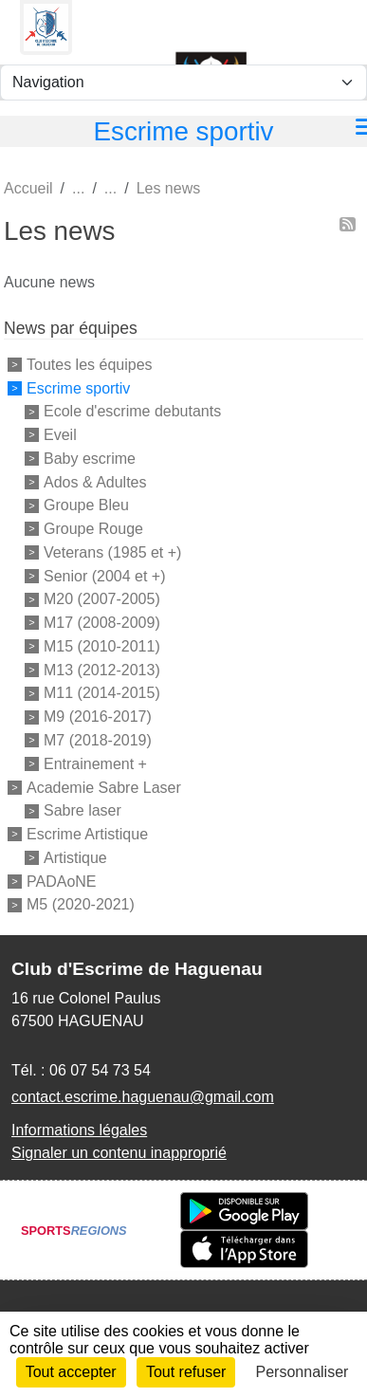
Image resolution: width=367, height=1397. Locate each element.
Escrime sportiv (78, 387)
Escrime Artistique (87, 834)
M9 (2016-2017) (98, 716)
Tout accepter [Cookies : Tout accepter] (71, 1372)
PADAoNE (62, 881)
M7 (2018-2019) (98, 740)
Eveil (60, 435)
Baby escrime (90, 458)
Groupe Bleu (86, 505)
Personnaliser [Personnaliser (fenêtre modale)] (302, 1372)
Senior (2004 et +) (105, 575)
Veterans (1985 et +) (112, 552)
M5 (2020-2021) (81, 904)
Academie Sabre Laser (104, 787)
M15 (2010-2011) (102, 646)
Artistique (75, 858)
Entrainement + (95, 764)
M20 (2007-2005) (102, 599)
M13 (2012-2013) (102, 669)
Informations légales (79, 1130)
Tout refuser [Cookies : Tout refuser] (186, 1372)
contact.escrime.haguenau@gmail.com (142, 1097)
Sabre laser (82, 810)
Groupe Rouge (93, 529)
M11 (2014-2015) (102, 693)
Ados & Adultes (95, 481)
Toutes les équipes (90, 365)
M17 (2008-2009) (102, 623)
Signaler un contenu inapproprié (119, 1153)
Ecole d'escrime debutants (132, 411)
